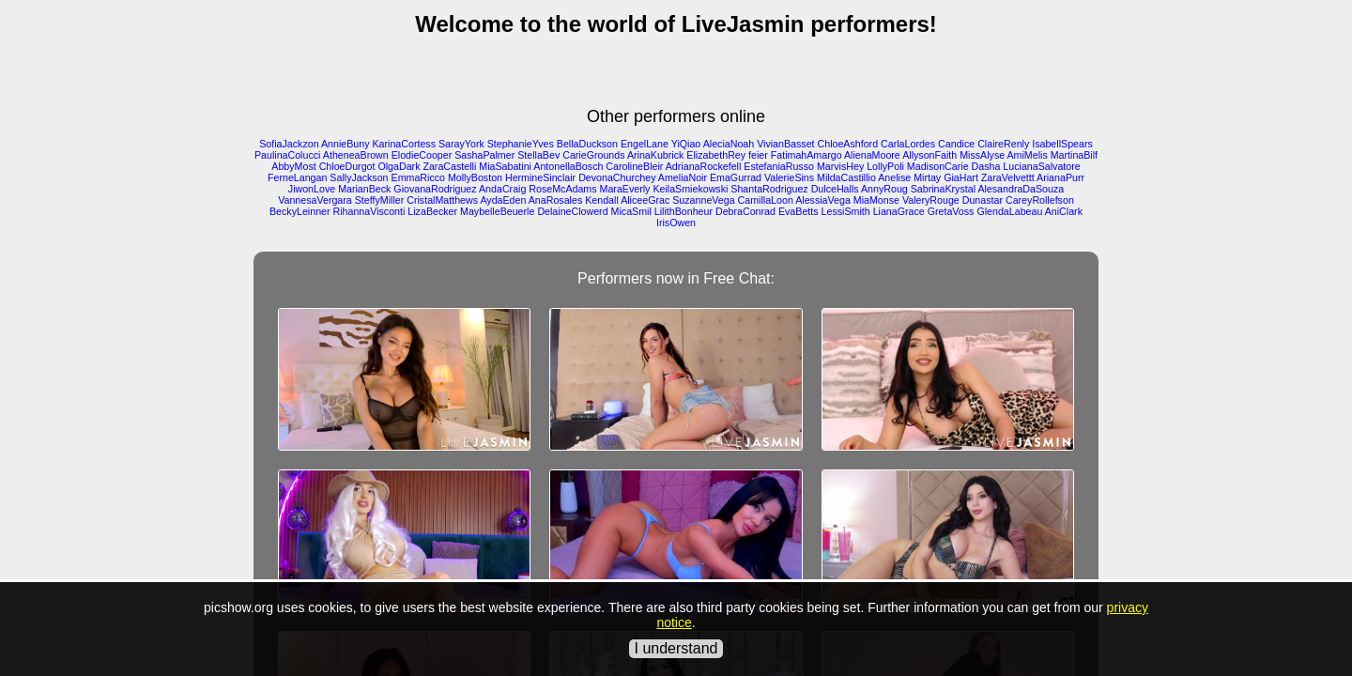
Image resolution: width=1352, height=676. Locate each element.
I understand (676, 648)
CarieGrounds (593, 155)
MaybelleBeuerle (497, 211)
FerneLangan (297, 177)
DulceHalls (835, 188)
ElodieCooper (422, 155)
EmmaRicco (418, 177)
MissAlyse (982, 155)
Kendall (602, 200)
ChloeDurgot (347, 166)
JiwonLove (311, 188)
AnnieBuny (345, 143)
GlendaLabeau (1009, 211)
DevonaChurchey (616, 177)
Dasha (986, 166)
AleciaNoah (729, 143)
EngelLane (644, 143)
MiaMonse (876, 200)
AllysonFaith (929, 155)
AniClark (1064, 211)
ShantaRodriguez (768, 188)
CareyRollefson (1040, 200)
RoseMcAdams (562, 188)
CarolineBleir (634, 166)
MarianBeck (364, 188)
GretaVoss (951, 211)
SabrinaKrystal (943, 188)
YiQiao (686, 143)
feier (758, 155)
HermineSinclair (540, 177)
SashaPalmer (484, 155)
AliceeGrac (645, 200)
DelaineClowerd (572, 211)
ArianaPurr (1060, 177)
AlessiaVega (823, 200)
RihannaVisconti (369, 211)
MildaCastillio (846, 177)
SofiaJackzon (288, 143)
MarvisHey (840, 166)
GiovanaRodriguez (434, 188)
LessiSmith (846, 211)
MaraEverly (625, 188)
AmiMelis (1027, 155)
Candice (956, 143)
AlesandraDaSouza (1020, 188)
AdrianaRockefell (704, 166)
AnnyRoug (884, 188)
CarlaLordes (908, 143)
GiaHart (961, 177)
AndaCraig (502, 188)
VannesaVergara (315, 200)
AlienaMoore (872, 155)
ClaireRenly (1003, 143)
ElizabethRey (715, 155)
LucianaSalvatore (1041, 166)
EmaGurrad (735, 177)
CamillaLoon (765, 200)
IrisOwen (676, 222)
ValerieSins (789, 177)
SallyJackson (359, 177)
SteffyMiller (380, 200)
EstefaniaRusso (779, 166)
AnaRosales (555, 200)
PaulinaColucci (287, 155)
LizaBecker (432, 211)
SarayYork (461, 143)
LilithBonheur (683, 211)
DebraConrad (745, 211)
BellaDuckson (587, 143)
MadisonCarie (938, 166)
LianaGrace (899, 211)
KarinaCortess (404, 143)
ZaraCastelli (449, 166)
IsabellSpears (1062, 143)
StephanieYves (520, 143)
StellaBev (538, 155)
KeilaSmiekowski (690, 188)
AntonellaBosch (568, 166)
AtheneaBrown (356, 155)
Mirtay (927, 177)
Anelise (894, 177)
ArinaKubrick (655, 155)
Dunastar (982, 200)
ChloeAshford (848, 143)
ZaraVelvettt (1008, 177)
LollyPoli (885, 166)
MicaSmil (631, 211)
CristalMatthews (442, 200)
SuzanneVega (703, 200)
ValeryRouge (931, 200)
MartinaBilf (1074, 155)
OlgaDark (398, 166)
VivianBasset (785, 143)
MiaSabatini (505, 166)
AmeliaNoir (682, 177)
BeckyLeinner (299, 211)
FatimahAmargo (806, 155)
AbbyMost (293, 166)
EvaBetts (798, 211)
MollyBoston (475, 177)
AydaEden (503, 200)
